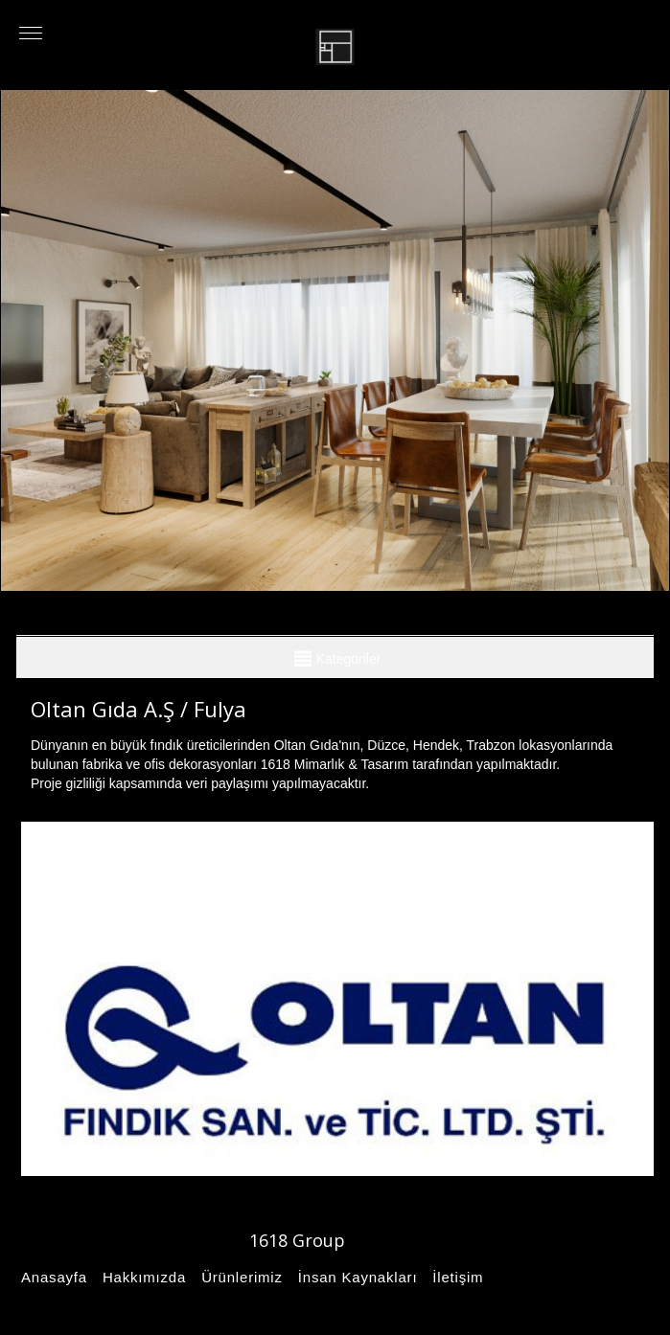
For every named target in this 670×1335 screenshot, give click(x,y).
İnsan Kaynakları (355, 1277)
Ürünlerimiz (239, 1277)
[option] (335, 340)
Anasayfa (51, 1277)
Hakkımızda (141, 1277)
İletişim (455, 1277)
